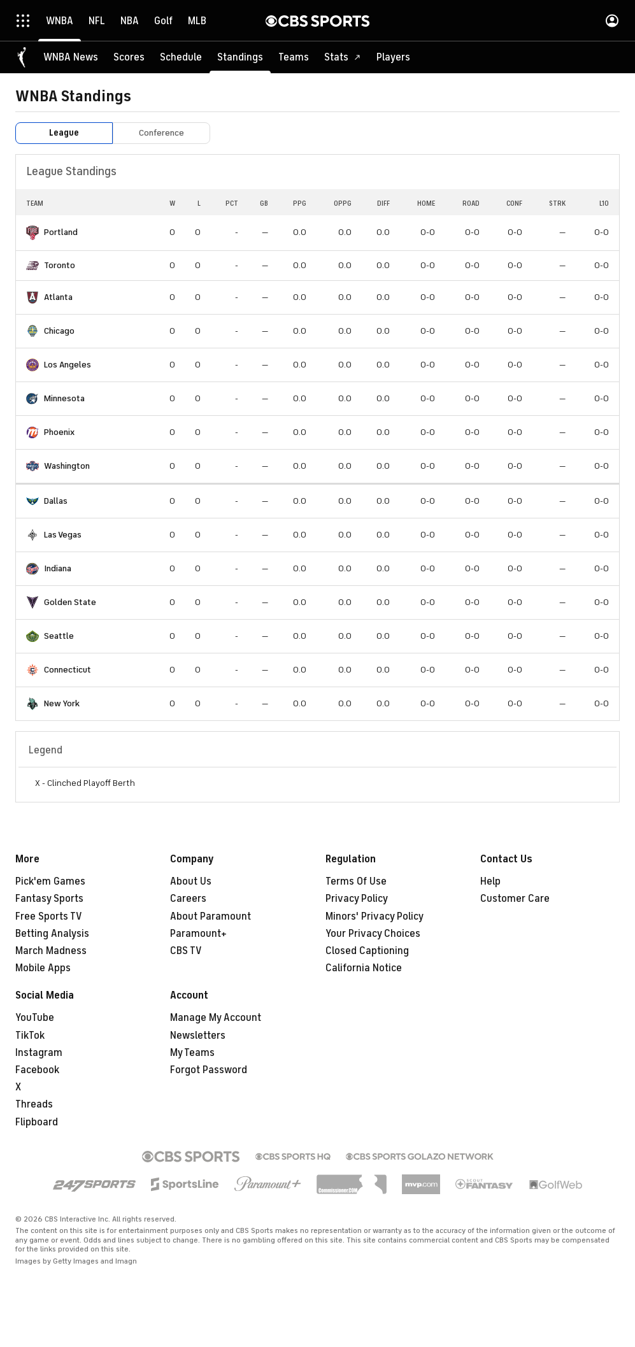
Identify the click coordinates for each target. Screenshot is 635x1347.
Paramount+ (198, 933)
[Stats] (343, 57)
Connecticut (67, 669)
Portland (61, 232)
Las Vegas (63, 534)
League (64, 132)
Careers (188, 898)
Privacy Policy (356, 898)
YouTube (34, 1017)
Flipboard (36, 1122)
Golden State (70, 602)
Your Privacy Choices (372, 933)
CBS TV (186, 950)
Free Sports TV (48, 916)
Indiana (57, 568)
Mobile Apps (43, 968)
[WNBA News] (71, 57)
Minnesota (64, 398)
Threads (34, 1104)
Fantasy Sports (49, 898)
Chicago (59, 330)
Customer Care (515, 898)
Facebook (37, 1070)
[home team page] (32, 232)
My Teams (192, 1052)
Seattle (59, 636)
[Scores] (129, 57)
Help (490, 881)
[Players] (393, 57)
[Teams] (294, 57)
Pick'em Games (50, 881)
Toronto (59, 265)
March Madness (51, 950)
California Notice (363, 968)
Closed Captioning (367, 950)
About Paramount (210, 916)
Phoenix (59, 432)
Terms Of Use (356, 881)
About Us (190, 881)
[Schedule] (181, 57)
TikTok (30, 1035)
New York (62, 703)
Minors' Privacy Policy (374, 916)
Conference (161, 132)
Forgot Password (208, 1070)
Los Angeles (67, 364)
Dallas (56, 500)
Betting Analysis (52, 933)
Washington (67, 465)
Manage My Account (215, 1017)
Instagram (38, 1052)
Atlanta (58, 297)
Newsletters (197, 1035)
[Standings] (240, 57)
